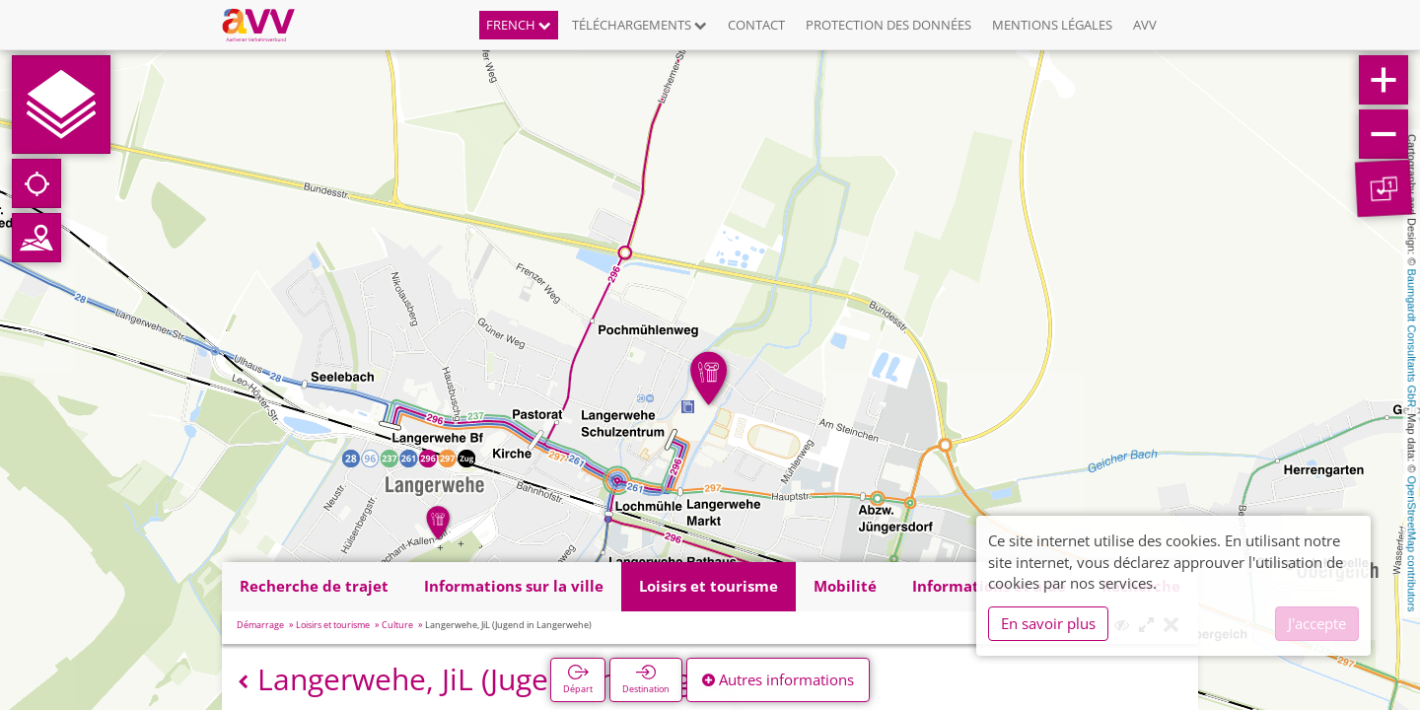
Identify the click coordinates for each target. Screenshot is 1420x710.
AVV (1145, 25)
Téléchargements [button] (639, 25)
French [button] (518, 25)
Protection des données (888, 25)
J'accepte (1317, 623)
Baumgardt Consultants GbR (1412, 338)
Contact (756, 25)
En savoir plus (1048, 623)
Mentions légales (1052, 25)
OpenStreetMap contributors (1412, 543)
